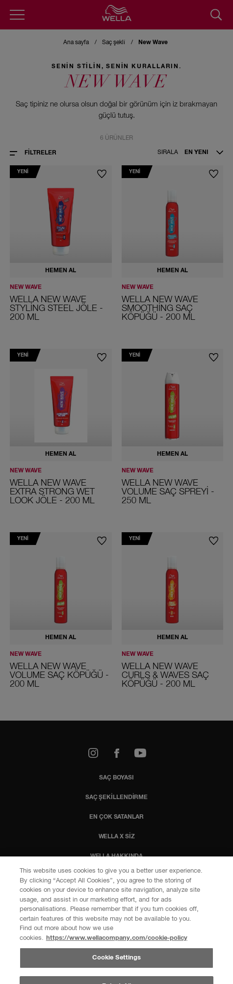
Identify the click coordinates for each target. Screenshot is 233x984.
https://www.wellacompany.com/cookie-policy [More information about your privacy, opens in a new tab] (116, 938)
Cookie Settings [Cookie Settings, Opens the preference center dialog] (116, 958)
